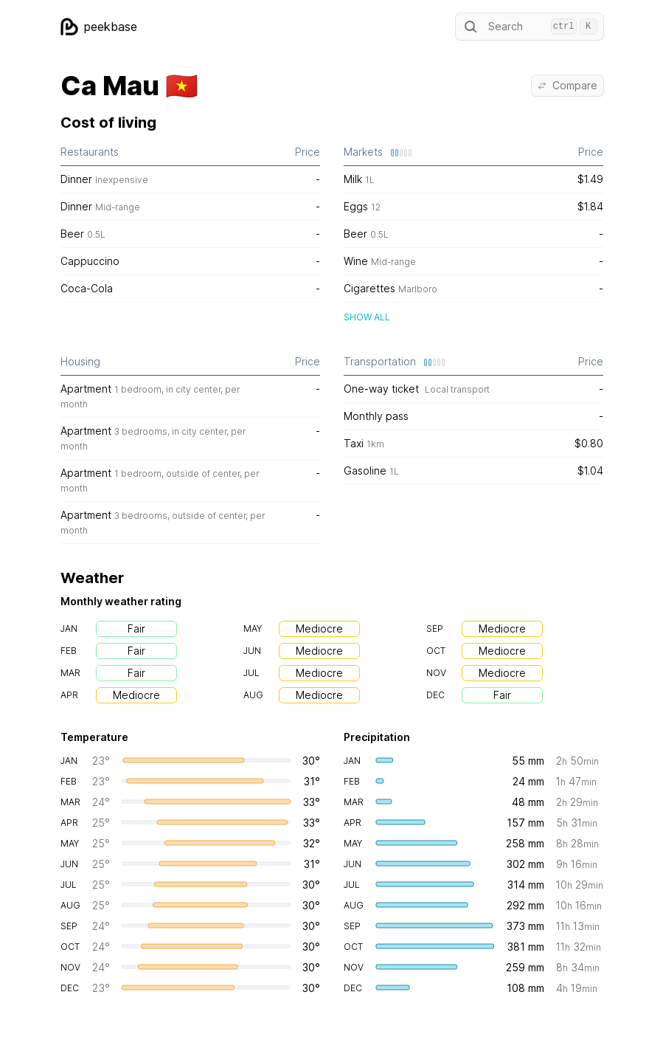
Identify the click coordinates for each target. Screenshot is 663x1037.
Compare (567, 85)
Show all (367, 317)
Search (529, 26)
